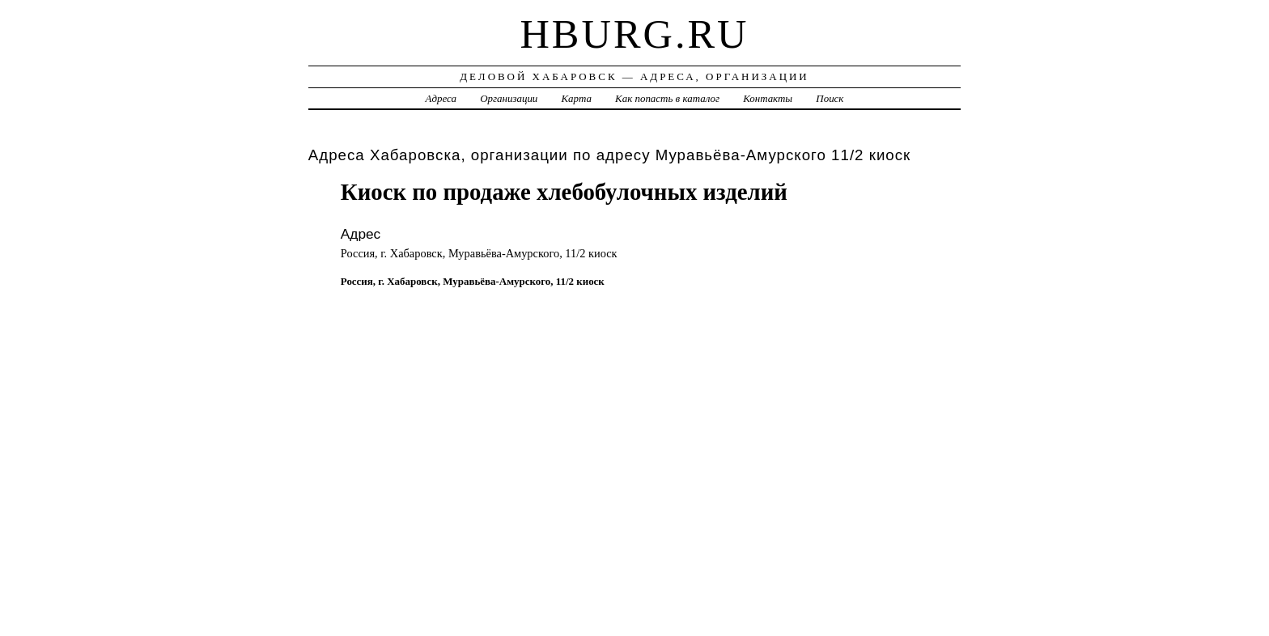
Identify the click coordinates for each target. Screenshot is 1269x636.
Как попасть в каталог (667, 98)
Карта (577, 98)
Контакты (767, 98)
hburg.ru (634, 34)
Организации (508, 98)
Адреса (441, 98)
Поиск (829, 98)
